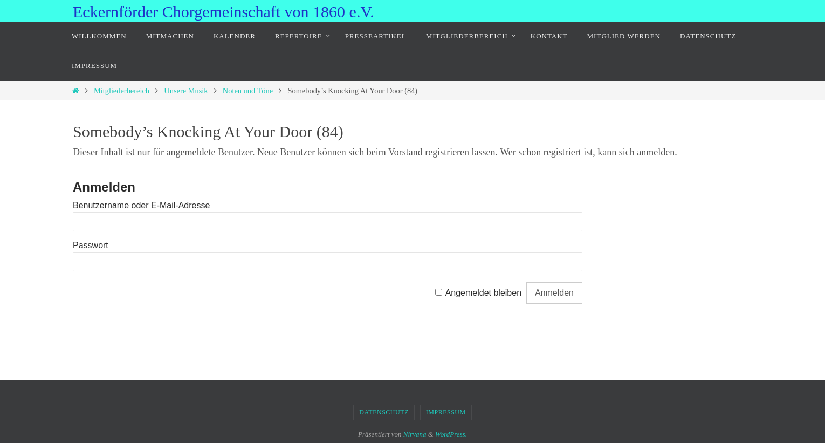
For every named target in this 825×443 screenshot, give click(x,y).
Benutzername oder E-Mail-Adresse (141, 205)
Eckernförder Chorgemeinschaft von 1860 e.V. (223, 12)
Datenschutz (384, 412)
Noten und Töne (248, 90)
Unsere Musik (186, 90)
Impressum (446, 412)
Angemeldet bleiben (483, 292)
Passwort (90, 245)
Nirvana (415, 434)
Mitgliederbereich (121, 90)
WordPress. (451, 434)
